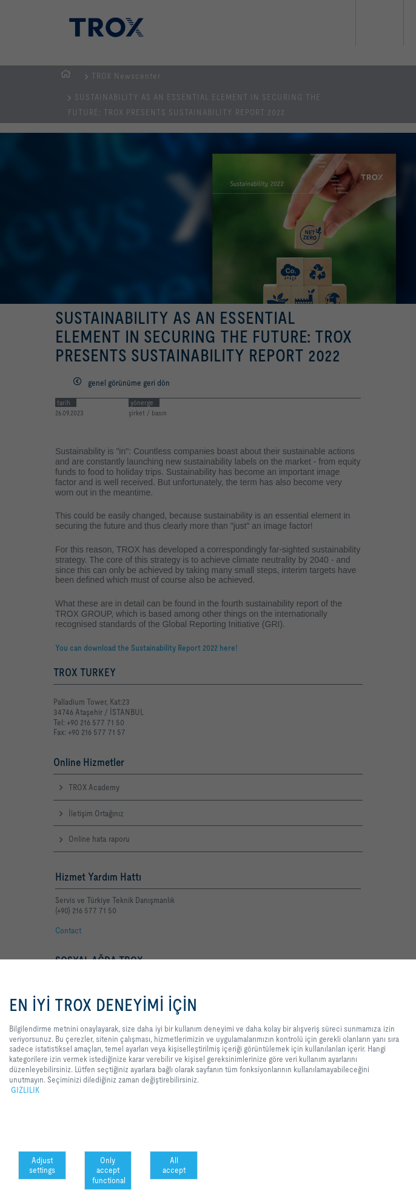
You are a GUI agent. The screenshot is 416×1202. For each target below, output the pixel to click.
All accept (174, 1165)
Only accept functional (109, 1170)
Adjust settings (42, 1165)
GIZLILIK (25, 1090)
